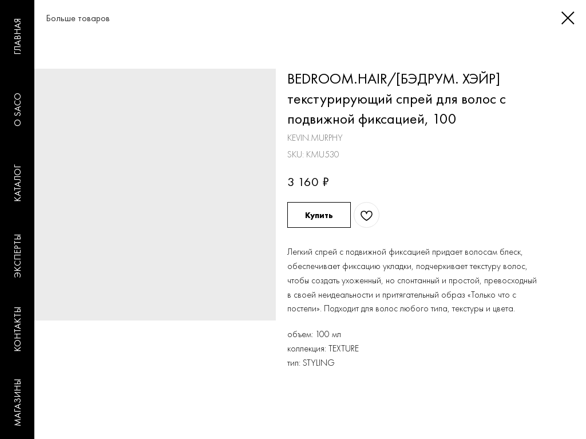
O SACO (17, 109)
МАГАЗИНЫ (17, 402)
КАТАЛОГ (17, 183)
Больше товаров (66, 18)
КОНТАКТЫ (17, 329)
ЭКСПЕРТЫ (17, 256)
